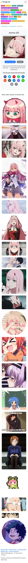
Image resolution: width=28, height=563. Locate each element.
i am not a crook (14, 10)
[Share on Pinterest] (14, 76)
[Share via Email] (11, 84)
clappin (14, 6)
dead (19, 16)
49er (15, 16)
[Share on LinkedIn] (23, 76)
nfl (20, 10)
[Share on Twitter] (9, 76)
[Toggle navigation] (25, 1)
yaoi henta (20, 6)
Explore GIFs (4, 549)
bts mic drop (4, 16)
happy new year (12, 19)
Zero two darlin (12, 26)
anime (2, 6)
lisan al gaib (4, 19)
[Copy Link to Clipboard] (16, 84)
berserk (19, 12)
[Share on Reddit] (5, 80)
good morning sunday (17, 14)
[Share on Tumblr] (9, 80)
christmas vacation (5, 21)
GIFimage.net (4, 26)
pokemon (8, 6)
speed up (13, 12)
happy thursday (5, 23)
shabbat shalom (5, 10)
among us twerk (5, 12)
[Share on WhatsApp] (18, 76)
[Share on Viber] (18, 80)
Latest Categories (14, 551)
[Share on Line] (23, 80)
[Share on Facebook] (5, 76)
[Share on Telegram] (14, 80)
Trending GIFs (22, 549)
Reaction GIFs (13, 549)
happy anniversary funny (18, 21)
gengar (24, 12)
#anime (20, 62)
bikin (2, 14)
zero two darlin (10, 62)
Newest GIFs (4, 551)
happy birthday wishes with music (9, 8)
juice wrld (8, 14)
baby (25, 14)
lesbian (10, 16)
